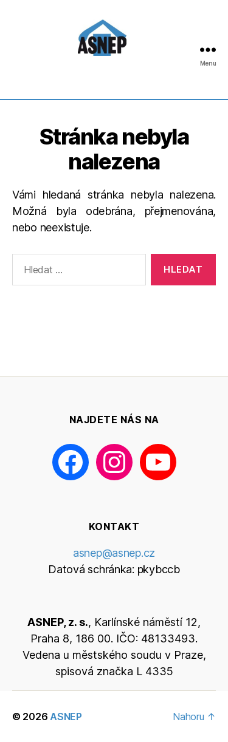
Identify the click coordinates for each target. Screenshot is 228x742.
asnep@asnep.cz (114, 552)
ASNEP (66, 716)
